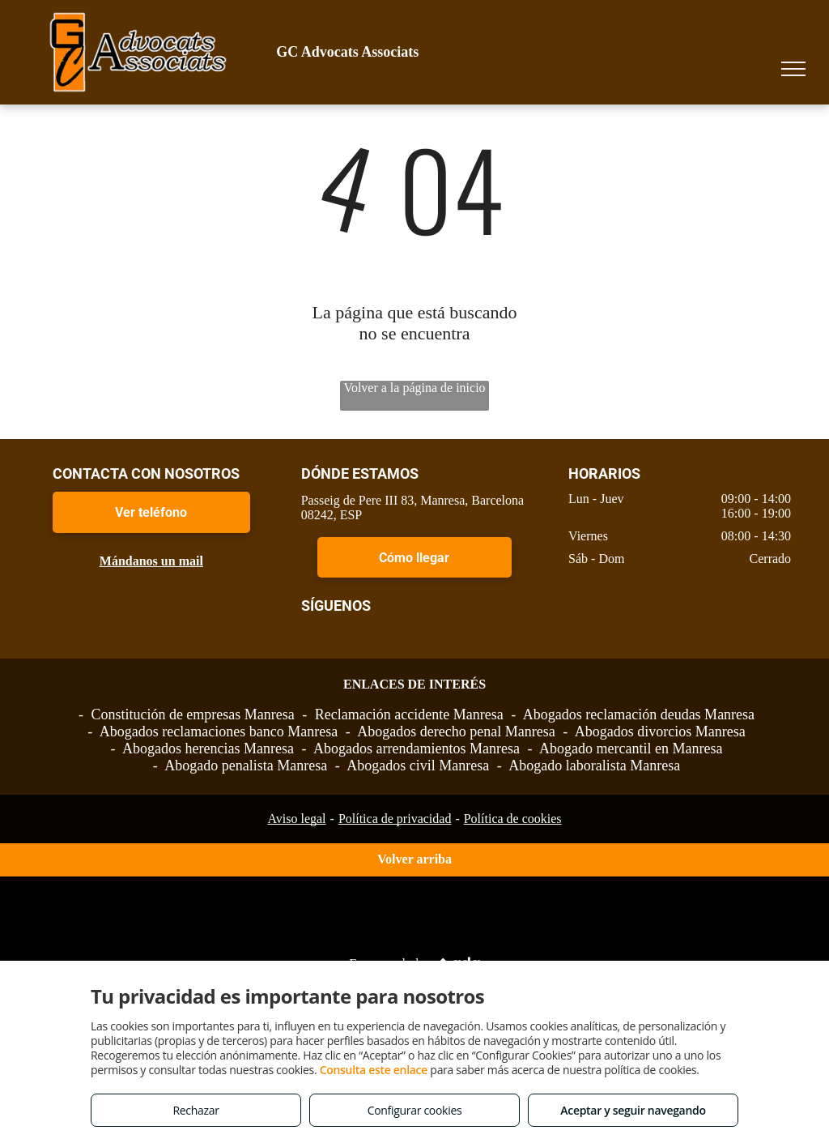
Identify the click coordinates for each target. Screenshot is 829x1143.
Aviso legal (296, 818)
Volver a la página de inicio (414, 388)
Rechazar (195, 1110)
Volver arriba (414, 859)
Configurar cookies (415, 1110)
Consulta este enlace (373, 1069)
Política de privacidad (395, 818)
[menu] (793, 69)
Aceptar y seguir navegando (632, 1110)
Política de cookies (513, 818)
